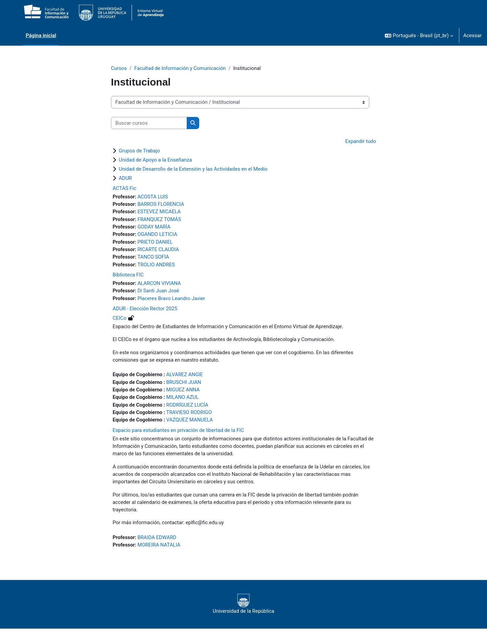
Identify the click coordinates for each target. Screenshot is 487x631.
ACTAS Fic (124, 188)
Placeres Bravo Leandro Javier (172, 299)
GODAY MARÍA (154, 227)
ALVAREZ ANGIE (185, 376)
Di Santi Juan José (159, 292)
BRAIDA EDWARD (157, 539)
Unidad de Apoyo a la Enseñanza (155, 160)
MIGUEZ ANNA (183, 391)
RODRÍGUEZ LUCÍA (188, 406)
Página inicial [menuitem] (41, 35)
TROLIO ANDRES (157, 265)
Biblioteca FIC (128, 275)
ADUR (125, 178)
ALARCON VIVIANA (159, 284)
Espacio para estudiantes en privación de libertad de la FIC (178, 432)
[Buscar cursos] (149, 123)
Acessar (472, 35)
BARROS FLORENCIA (161, 204)
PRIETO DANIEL (155, 242)
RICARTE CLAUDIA (159, 250)
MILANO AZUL (183, 398)
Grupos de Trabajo (139, 151)
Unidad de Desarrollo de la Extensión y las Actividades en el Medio (193, 169)
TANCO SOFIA (153, 257)
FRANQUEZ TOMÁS (160, 220)
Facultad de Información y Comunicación (180, 68)
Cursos (119, 68)
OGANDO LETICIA (158, 235)
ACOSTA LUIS (153, 197)
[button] (418, 35)
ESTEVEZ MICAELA (159, 212)
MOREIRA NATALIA (159, 547)
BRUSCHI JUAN (184, 383)
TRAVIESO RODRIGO (190, 414)
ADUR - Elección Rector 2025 (145, 310)
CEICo (119, 319)
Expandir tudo (360, 142)
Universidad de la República (243, 606)
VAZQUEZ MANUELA (190, 421)
